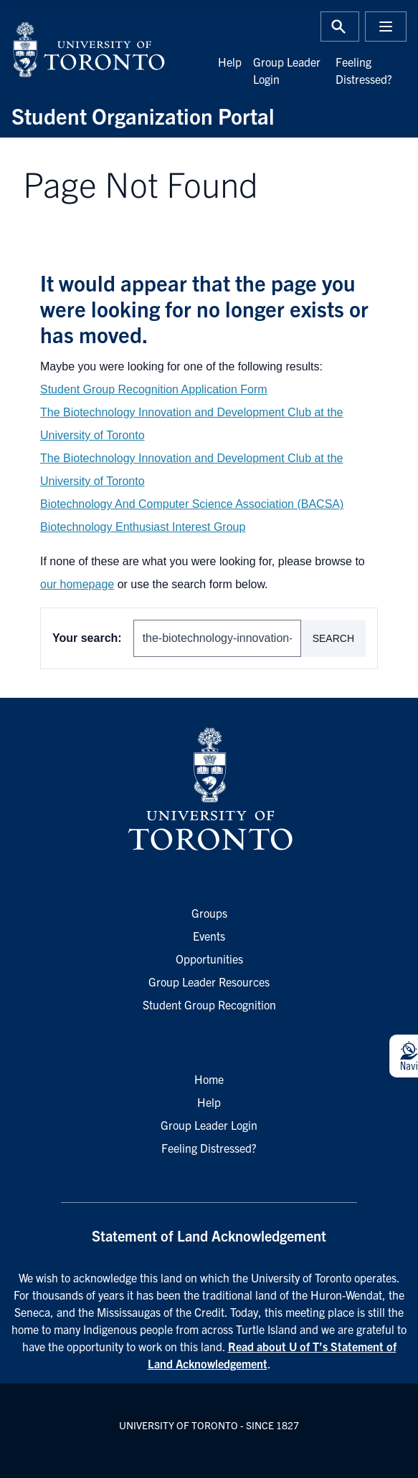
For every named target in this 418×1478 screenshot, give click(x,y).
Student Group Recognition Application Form (153, 389)
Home (209, 1079)
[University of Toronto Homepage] (209, 789)
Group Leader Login (209, 1125)
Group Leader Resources (209, 981)
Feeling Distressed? (209, 1148)
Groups (209, 913)
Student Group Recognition (209, 1004)
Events (209, 935)
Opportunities (209, 958)
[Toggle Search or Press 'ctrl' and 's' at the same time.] (339, 26)
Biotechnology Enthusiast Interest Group (142, 527)
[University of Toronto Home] (106, 49)
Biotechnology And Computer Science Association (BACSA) (191, 504)
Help (230, 61)
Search (333, 638)
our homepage (77, 584)
